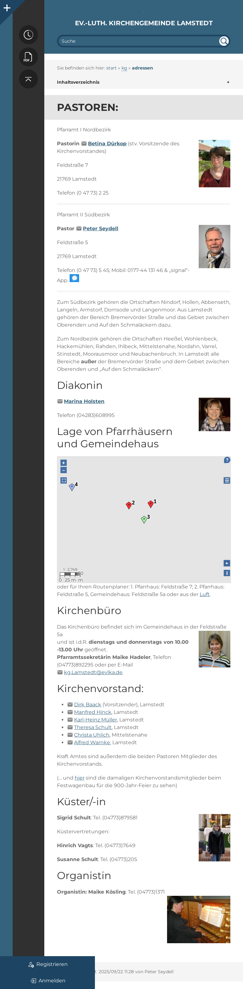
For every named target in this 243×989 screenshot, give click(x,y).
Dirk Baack (87, 705)
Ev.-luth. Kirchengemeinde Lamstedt (144, 23)
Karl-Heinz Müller (95, 720)
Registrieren (48, 964)
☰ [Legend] (227, 481)
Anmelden (47, 981)
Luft (205, 594)
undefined (224, 41)
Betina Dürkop (107, 144)
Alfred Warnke (92, 742)
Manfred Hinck (92, 712)
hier (79, 778)
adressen (142, 68)
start (111, 68)
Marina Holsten (84, 401)
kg (124, 68)
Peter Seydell (100, 229)
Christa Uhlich (91, 735)
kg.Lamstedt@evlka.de (93, 672)
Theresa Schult (93, 727)
